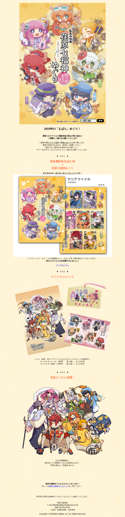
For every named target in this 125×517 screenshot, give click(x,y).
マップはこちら (62, 265)
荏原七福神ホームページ (59, 486)
